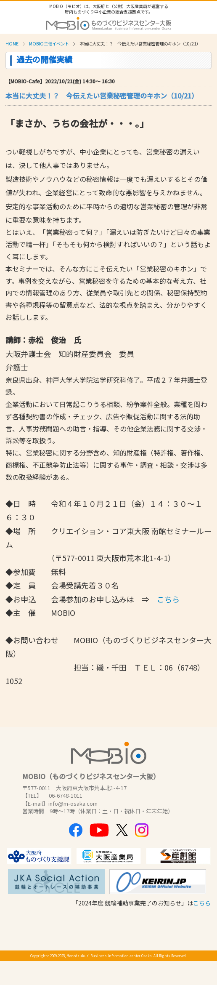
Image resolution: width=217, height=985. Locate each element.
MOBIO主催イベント (49, 43)
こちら (202, 903)
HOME (12, 43)
